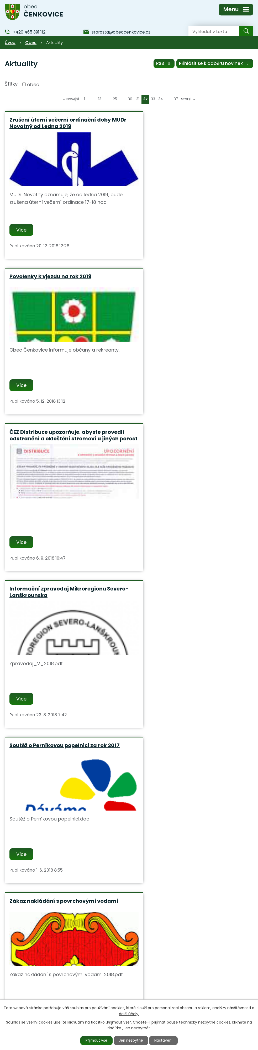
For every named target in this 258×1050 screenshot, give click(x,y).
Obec (30, 43)
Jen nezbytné (131, 1040)
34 (160, 99)
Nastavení (165, 1040)
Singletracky (153, 596)
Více (22, 230)
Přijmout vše (95, 1040)
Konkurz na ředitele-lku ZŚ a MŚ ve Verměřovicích (182, 763)
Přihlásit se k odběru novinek (215, 64)
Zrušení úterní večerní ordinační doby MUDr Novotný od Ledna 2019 (60, 123)
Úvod (10, 43)
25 (115, 99)
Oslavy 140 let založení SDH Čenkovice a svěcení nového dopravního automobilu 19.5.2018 (63, 603)
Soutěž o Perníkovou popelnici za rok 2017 (64, 440)
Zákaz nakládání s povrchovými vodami (190, 440)
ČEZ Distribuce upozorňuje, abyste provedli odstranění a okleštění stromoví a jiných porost (64, 283)
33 (153, 99)
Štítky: (12, 84)
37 (176, 99)
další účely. (129, 1013)
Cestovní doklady (33, 760)
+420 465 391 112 (97, 994)
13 (99, 99)
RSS (163, 64)
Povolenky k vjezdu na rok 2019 (177, 119)
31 (137, 99)
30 (130, 99)
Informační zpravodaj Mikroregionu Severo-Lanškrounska (184, 280)
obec (33, 84)
